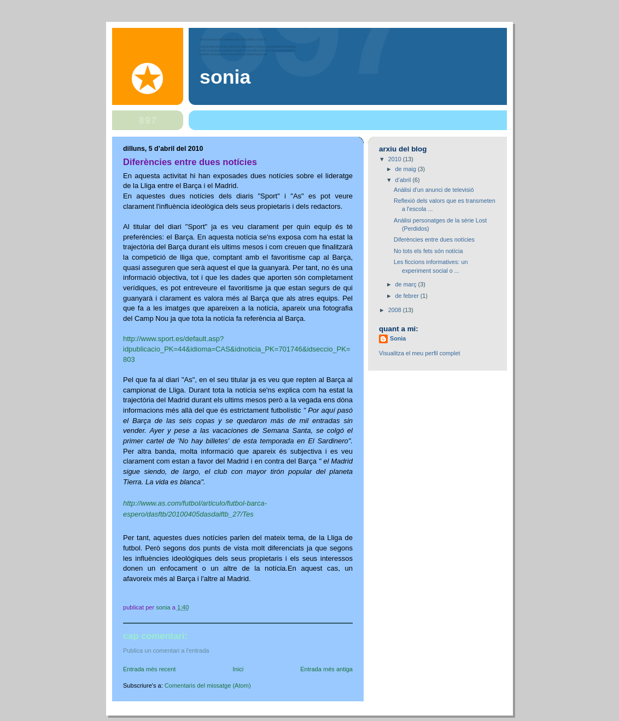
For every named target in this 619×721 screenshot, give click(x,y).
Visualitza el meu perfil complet (419, 353)
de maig (406, 169)
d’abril (404, 180)
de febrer (408, 295)
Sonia (225, 77)
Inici (237, 669)
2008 (395, 310)
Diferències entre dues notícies (434, 239)
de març (406, 284)
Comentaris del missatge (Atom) (208, 685)
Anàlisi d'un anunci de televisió (434, 189)
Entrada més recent (149, 669)
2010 (395, 159)
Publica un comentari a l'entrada (166, 650)
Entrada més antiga (326, 669)
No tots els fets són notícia (428, 251)
